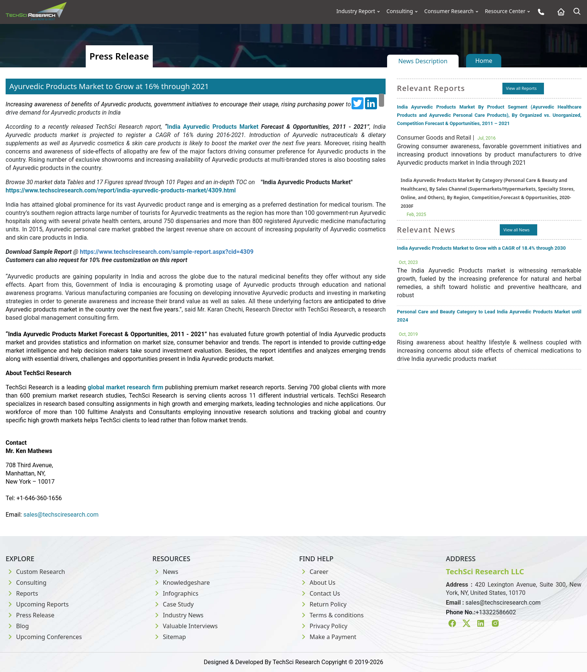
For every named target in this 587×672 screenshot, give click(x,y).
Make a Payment (327, 637)
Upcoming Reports (37, 604)
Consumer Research (449, 11)
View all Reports (521, 88)
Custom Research (35, 572)
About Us (317, 582)
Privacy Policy (323, 626)
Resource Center (505, 11)
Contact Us (319, 593)
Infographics (175, 593)
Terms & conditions (331, 615)
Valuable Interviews (185, 626)
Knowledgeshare (181, 582)
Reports (22, 593)
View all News (517, 229)
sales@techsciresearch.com (503, 602)
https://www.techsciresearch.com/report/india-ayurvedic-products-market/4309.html (121, 190)
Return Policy (323, 604)
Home (483, 61)
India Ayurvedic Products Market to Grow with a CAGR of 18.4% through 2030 (481, 248)
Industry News (178, 615)
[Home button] (559, 11)
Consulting (399, 11)
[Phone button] (539, 11)
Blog (17, 626)
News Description (422, 61)
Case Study (173, 604)
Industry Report (356, 11)
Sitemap (169, 637)
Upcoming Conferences (44, 637)
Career (313, 572)
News (165, 572)
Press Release (30, 615)
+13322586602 (495, 612)
